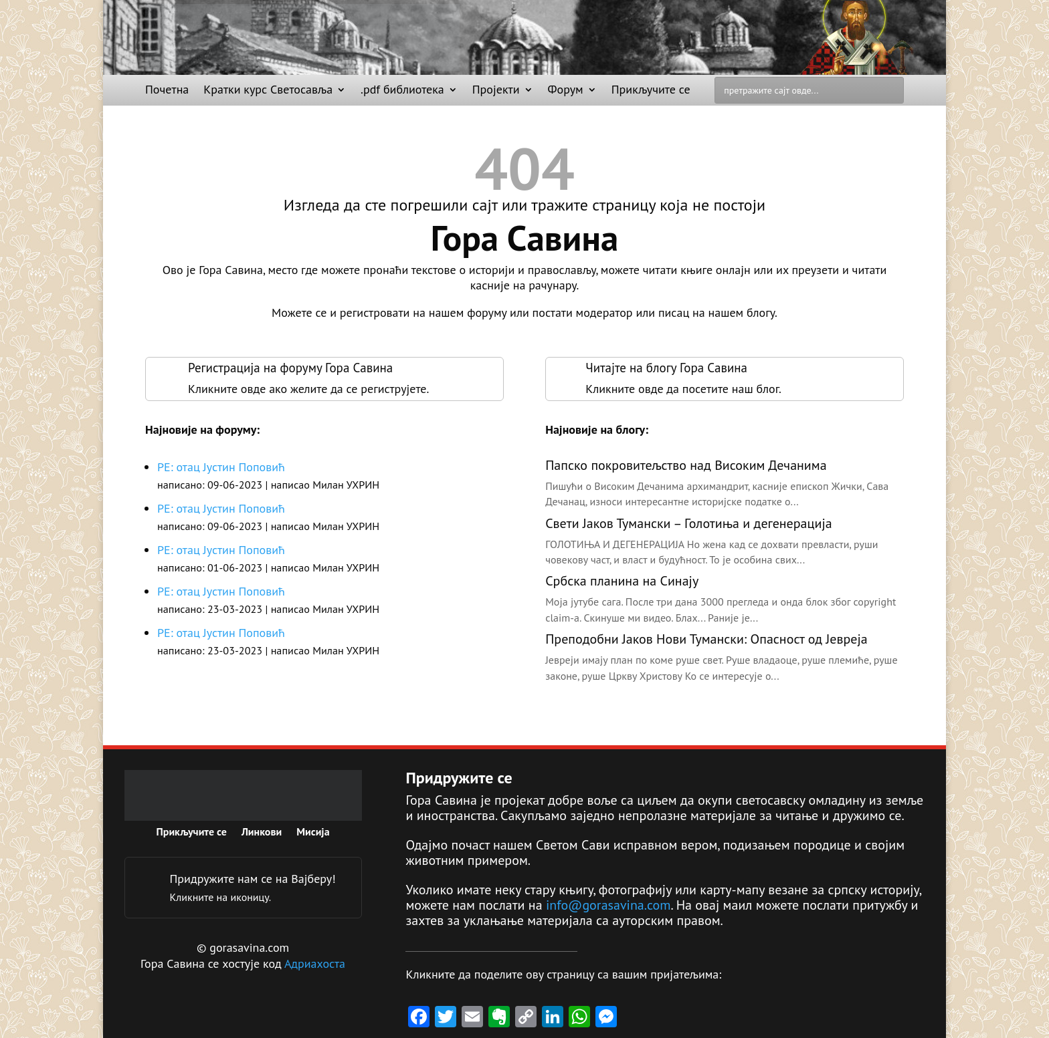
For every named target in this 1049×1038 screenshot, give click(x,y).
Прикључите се (650, 91)
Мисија (312, 832)
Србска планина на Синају (621, 581)
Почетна (167, 91)
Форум (565, 91)
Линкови (262, 832)
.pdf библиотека (402, 91)
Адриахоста (314, 963)
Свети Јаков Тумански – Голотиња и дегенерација (688, 523)
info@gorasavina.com (608, 905)
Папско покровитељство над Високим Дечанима (685, 465)
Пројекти (496, 91)
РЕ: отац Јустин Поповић (221, 467)
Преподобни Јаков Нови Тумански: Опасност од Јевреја (706, 639)
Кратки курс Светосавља (267, 91)
